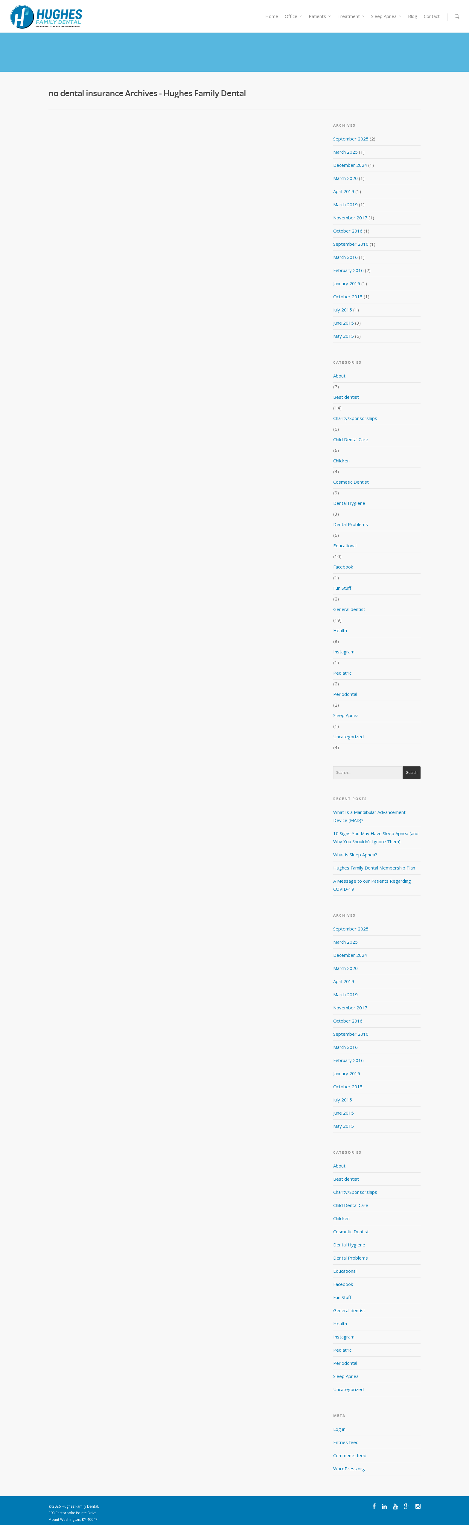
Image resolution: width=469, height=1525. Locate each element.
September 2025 (350, 128)
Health (340, 620)
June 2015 (343, 312)
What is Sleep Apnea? (355, 844)
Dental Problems (350, 514)
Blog (412, 16)
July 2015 (342, 299)
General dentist (349, 599)
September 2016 (350, 233)
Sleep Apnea (386, 16)
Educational (345, 535)
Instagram (343, 641)
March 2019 (345, 194)
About (339, 365)
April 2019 (343, 181)
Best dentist (346, 386)
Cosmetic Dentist (351, 471)
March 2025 (345, 141)
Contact (432, 16)
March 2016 (345, 247)
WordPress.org (349, 1458)
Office (294, 16)
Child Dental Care (350, 429)
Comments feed (349, 1445)
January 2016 (346, 273)
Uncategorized (348, 726)
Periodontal (345, 684)
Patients (320, 16)
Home (271, 16)
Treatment (351, 16)
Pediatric (342, 662)
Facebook (343, 556)
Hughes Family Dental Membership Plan (374, 857)
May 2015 (343, 325)
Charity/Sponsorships (355, 408)
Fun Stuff (342, 577)
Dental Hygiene (349, 493)
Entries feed (346, 1432)
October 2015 (348, 286)
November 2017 (350, 207)
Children (341, 450)
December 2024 (350, 155)
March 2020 (345, 168)
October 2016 (348, 220)
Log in (339, 1419)
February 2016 (348, 260)
